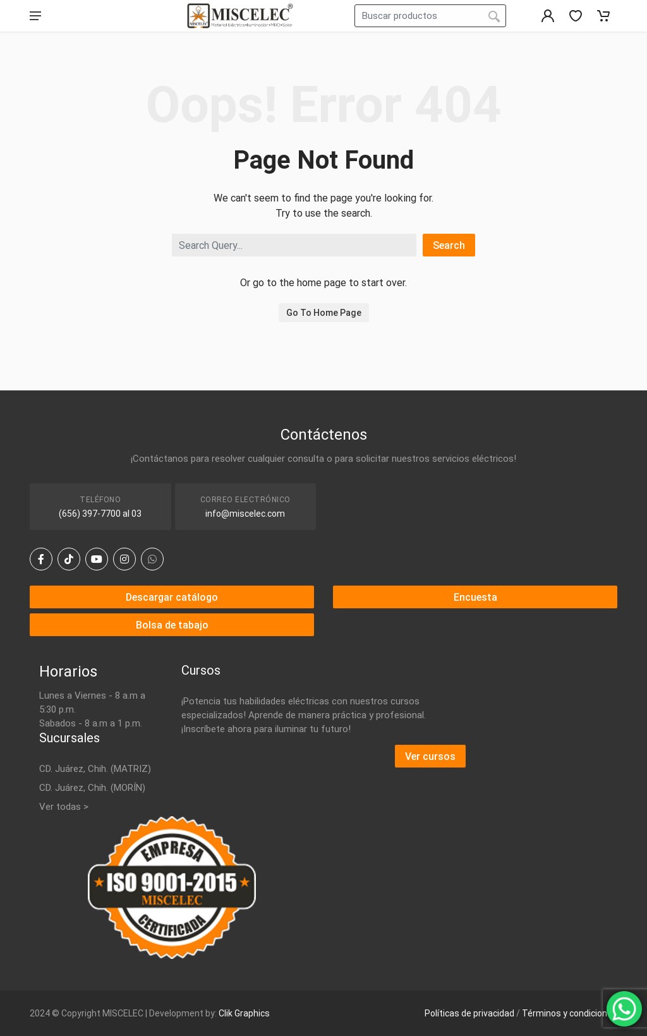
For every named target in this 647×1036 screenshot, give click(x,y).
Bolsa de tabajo (172, 625)
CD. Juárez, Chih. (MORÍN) (92, 787)
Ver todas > (63, 806)
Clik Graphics (244, 1013)
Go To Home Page (323, 313)
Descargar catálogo (172, 597)
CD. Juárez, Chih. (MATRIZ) (95, 768)
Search (449, 245)
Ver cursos (430, 756)
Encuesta (475, 597)
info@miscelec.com (245, 514)
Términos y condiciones (569, 1013)
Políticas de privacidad (469, 1013)
